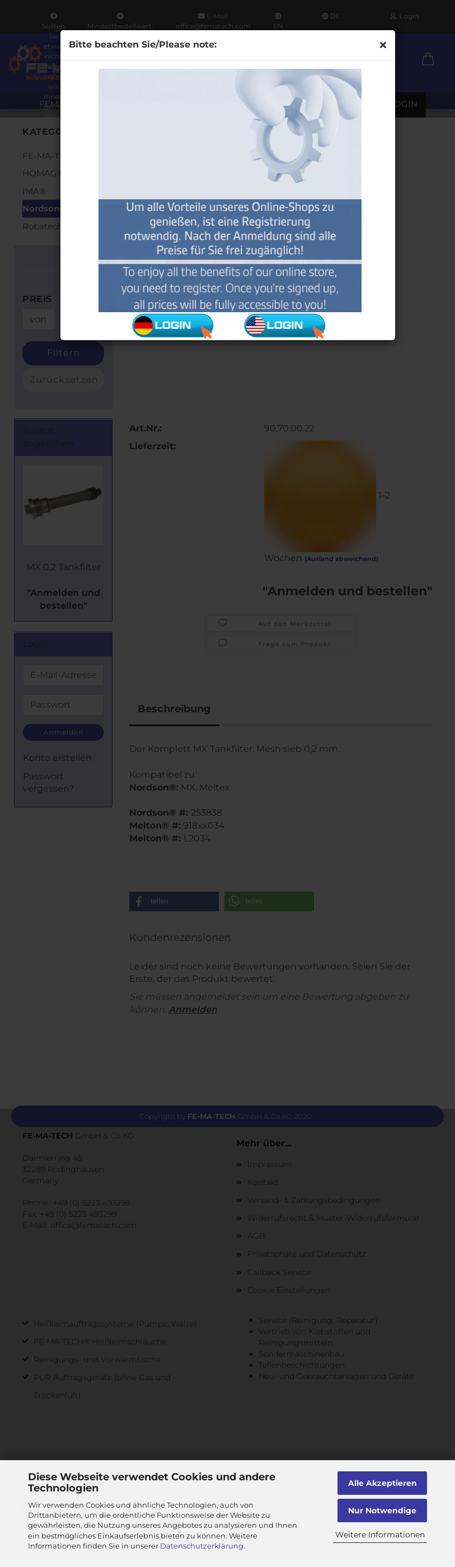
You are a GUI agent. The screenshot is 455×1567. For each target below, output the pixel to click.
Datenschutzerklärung (201, 1545)
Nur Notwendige (382, 1510)
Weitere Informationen (380, 1535)
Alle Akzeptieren (382, 1483)
